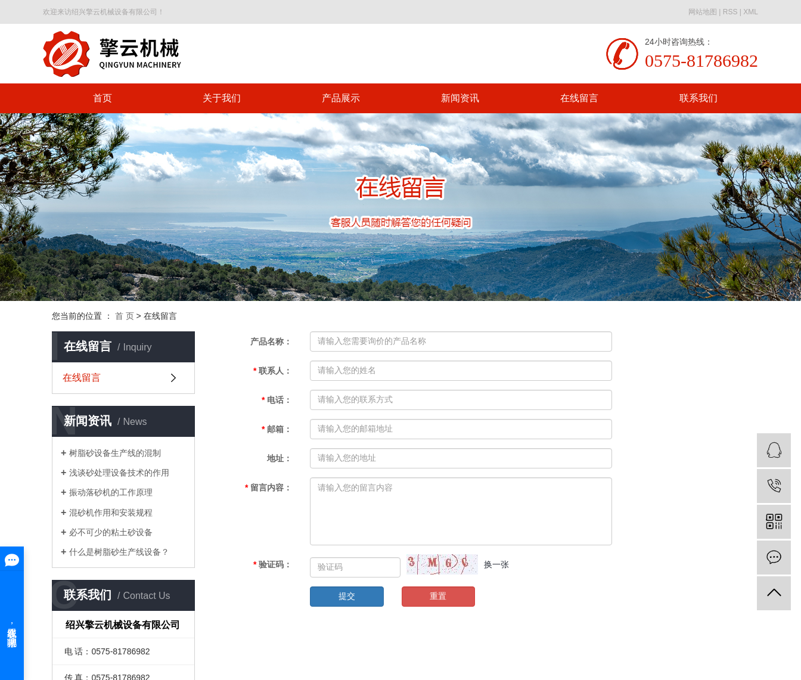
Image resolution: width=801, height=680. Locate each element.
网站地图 (702, 12)
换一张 (496, 564)
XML (750, 12)
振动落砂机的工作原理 (111, 492)
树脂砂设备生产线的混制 (115, 453)
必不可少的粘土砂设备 (111, 532)
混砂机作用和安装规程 (111, 512)
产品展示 (341, 98)
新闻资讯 (460, 98)
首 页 (124, 316)
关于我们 (222, 98)
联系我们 (698, 98)
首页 (102, 98)
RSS (730, 12)
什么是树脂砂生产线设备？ (119, 552)
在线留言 (579, 98)
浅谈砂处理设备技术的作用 (119, 472)
